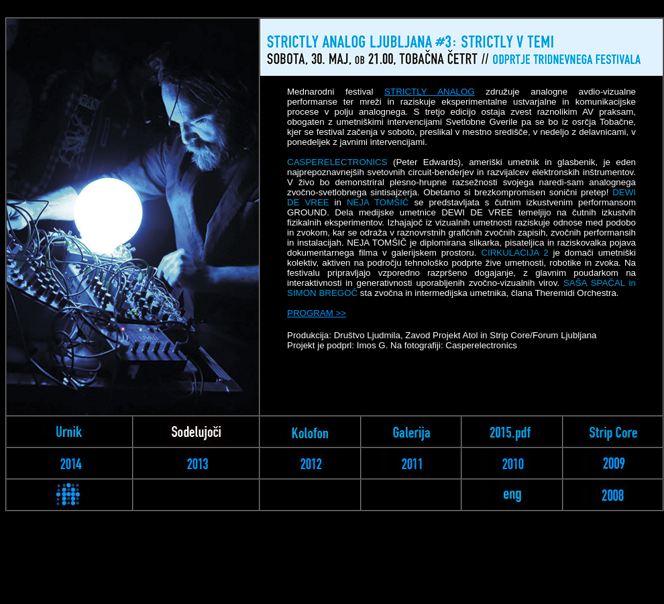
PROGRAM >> (316, 313)
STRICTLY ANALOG (429, 92)
